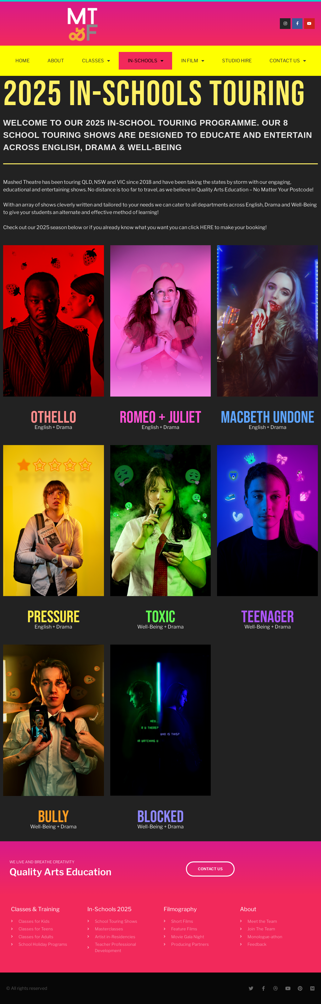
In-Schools (145, 60)
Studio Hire (237, 61)
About (55, 61)
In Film (192, 60)
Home (22, 61)
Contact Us (287, 60)
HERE (207, 227)
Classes (96, 60)
